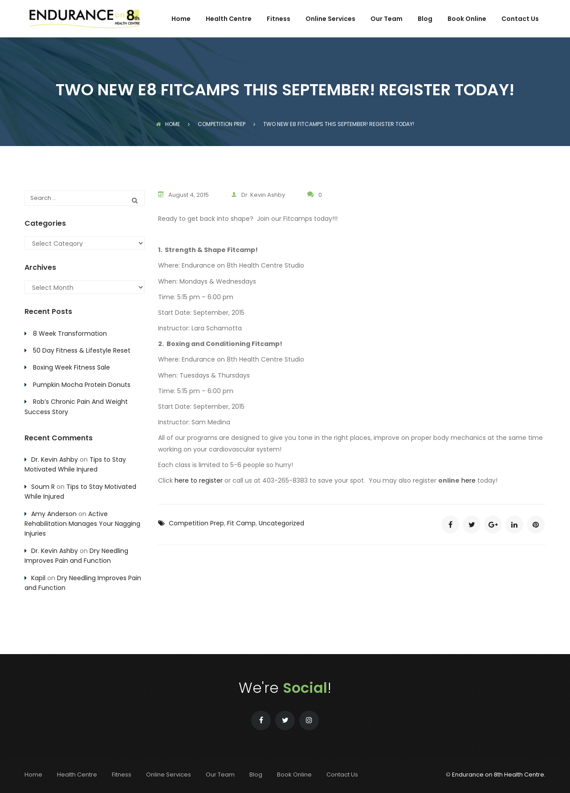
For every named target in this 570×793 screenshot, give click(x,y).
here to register (199, 480)
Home (181, 19)
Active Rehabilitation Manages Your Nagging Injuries (82, 523)
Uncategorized (281, 523)
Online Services (330, 19)
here (468, 480)
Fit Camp (241, 523)
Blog (425, 19)
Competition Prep (196, 523)
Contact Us (520, 19)
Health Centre (229, 19)
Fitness (278, 19)
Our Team (386, 19)
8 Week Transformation (70, 333)
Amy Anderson (54, 513)
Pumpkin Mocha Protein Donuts (81, 384)
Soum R (43, 486)
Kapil (38, 577)
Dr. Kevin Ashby (258, 195)
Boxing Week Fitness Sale (71, 367)
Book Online (467, 19)
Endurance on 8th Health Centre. (499, 774)
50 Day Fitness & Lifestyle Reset (81, 350)
